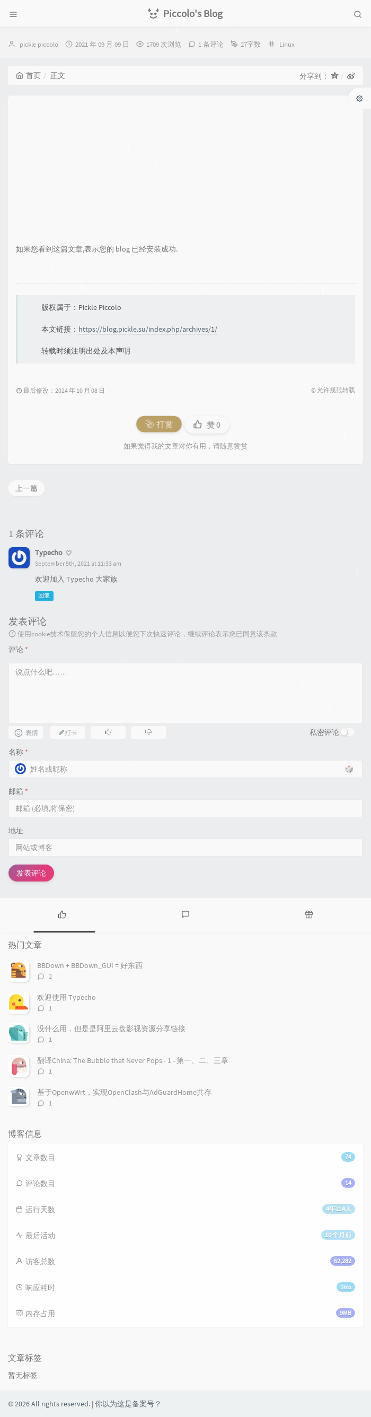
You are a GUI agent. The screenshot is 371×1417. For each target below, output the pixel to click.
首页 (28, 75)
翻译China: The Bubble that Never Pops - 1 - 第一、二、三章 (132, 1060)
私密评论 (324, 732)
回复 (44, 595)
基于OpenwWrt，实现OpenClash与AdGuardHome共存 (124, 1092)
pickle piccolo (39, 44)
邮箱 (18, 791)
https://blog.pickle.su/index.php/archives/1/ (147, 329)
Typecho (49, 552)
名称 (18, 752)
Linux (287, 44)
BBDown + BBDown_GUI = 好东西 (90, 965)
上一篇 (26, 488)
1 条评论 (211, 44)
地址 (15, 830)
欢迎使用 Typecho (66, 997)
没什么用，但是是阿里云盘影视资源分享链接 (111, 1028)
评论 (18, 649)
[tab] (61, 914)
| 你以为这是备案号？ (127, 1404)
